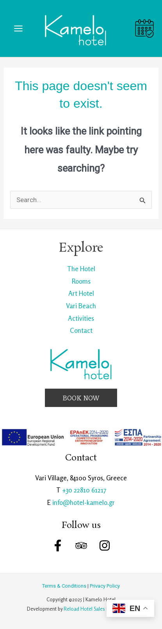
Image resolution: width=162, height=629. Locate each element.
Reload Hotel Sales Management (99, 609)
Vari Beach (81, 306)
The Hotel (81, 269)
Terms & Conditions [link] (64, 586)
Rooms (81, 281)
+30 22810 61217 (84, 490)
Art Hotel (81, 293)
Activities (81, 318)
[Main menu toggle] (18, 28)
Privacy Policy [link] (105, 586)
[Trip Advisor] (81, 545)
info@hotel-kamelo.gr (83, 502)
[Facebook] (58, 545)
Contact (81, 330)
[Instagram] (104, 545)
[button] (81, 397)
